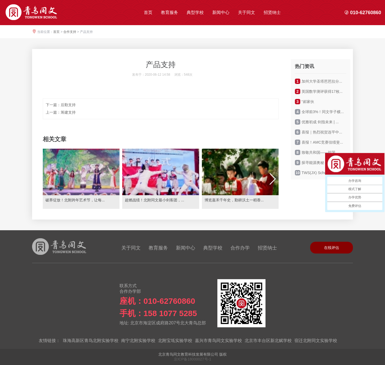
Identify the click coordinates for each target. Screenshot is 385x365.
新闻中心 (220, 12)
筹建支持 (68, 112)
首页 (148, 12)
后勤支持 (68, 105)
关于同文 (246, 12)
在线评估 (331, 247)
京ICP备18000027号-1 (192, 359)
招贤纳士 (272, 12)
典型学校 (195, 12)
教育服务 (169, 12)
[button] (272, 179)
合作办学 (240, 248)
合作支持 (69, 32)
